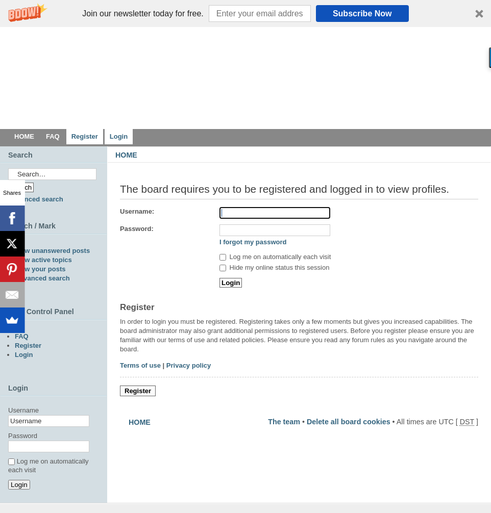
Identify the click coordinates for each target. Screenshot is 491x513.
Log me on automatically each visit (275, 257)
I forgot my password (252, 242)
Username (23, 410)
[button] (245, 13)
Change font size (476, 169)
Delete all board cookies (348, 422)
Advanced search (35, 199)
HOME (126, 155)
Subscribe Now (362, 13)
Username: (137, 211)
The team (284, 422)
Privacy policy (188, 365)
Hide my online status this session (274, 267)
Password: (137, 229)
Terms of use (140, 365)
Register (138, 391)
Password (22, 436)
